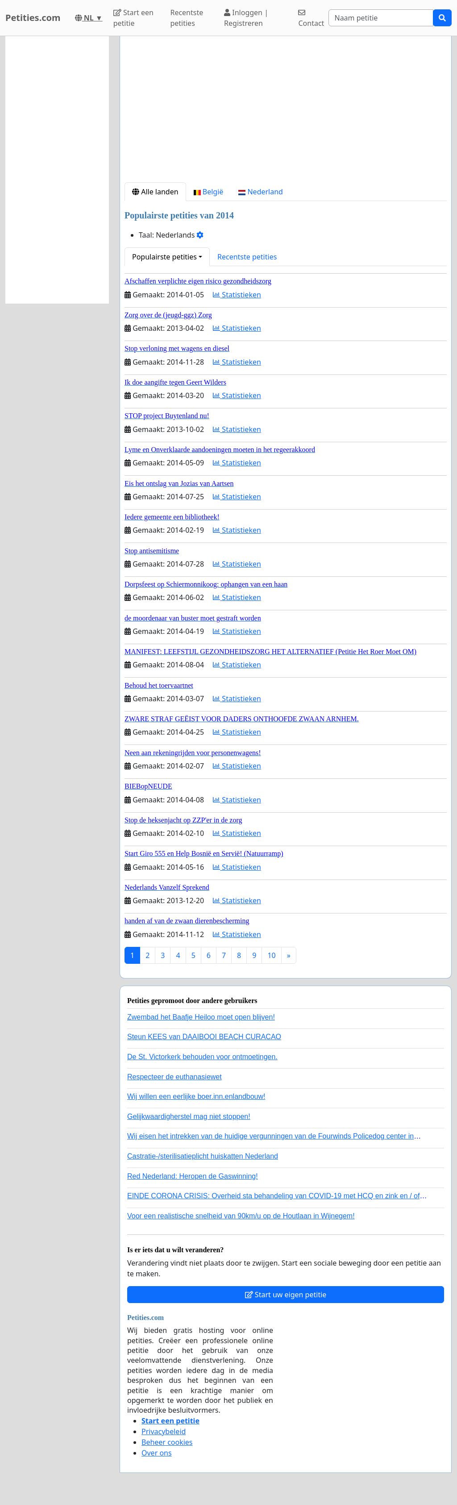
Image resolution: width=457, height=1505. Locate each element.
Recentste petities (186, 18)
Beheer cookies (167, 1442)
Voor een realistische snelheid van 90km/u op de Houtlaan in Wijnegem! (241, 1216)
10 (271, 955)
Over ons (156, 1453)
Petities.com (33, 18)
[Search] (380, 17)
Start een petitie (133, 18)
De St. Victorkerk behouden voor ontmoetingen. (202, 1057)
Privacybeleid (163, 1431)
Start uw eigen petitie (286, 1294)
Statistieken (237, 295)
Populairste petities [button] (164, 257)
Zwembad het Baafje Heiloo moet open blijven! (201, 1017)
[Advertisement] (286, 112)
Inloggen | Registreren (246, 18)
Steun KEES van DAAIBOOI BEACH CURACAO (204, 1036)
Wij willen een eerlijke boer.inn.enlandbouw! (196, 1096)
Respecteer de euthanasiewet (174, 1077)
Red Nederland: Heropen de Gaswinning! (192, 1176)
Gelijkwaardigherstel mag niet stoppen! (188, 1116)
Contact (311, 18)
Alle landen (155, 192)
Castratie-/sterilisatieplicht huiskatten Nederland (202, 1156)
